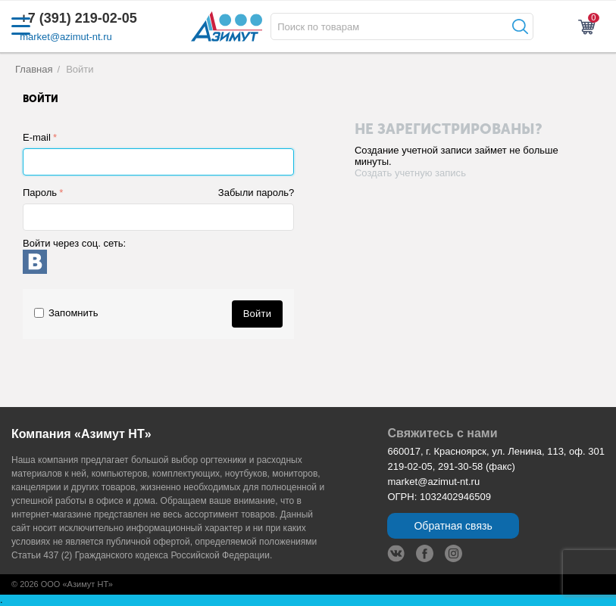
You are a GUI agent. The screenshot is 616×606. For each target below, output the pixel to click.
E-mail (37, 137)
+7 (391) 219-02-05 (78, 18)
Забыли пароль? (256, 192)
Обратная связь (453, 526)
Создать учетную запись (410, 173)
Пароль (40, 192)
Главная (34, 69)
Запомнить (66, 313)
